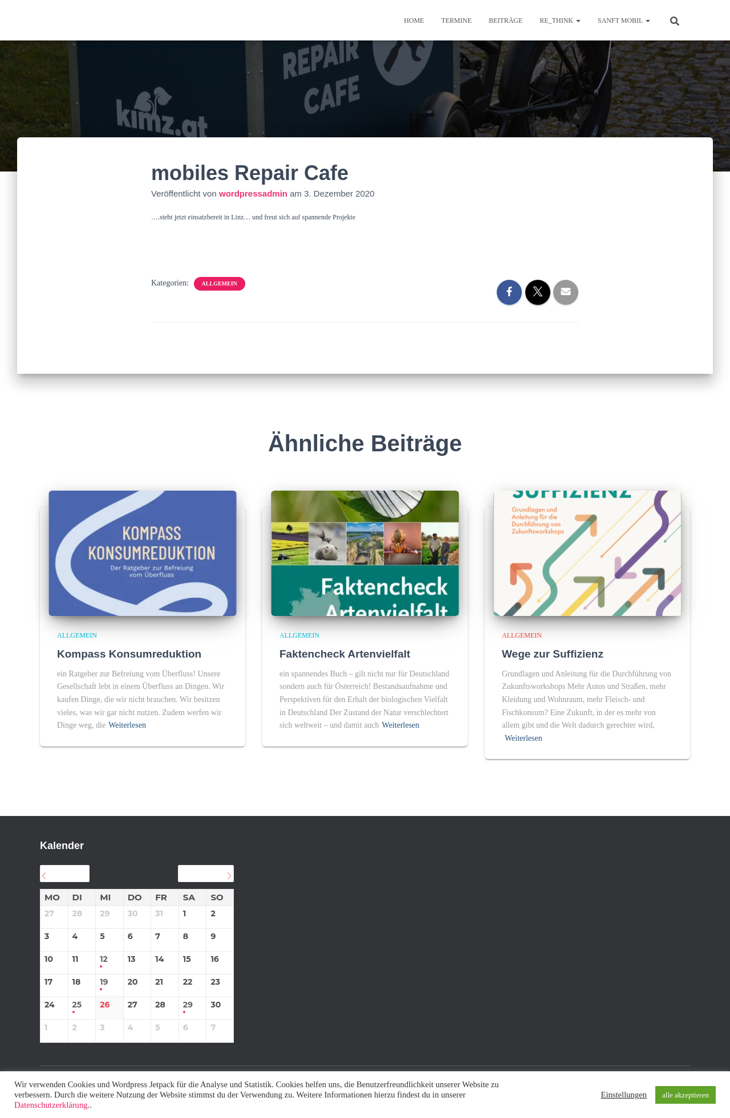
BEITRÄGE (505, 21)
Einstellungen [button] (624, 1094)
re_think (560, 21)
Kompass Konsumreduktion (129, 654)
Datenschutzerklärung (51, 1104)
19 (104, 982)
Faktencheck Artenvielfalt (345, 654)
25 (77, 1005)
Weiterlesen (127, 725)
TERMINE (456, 21)
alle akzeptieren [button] (685, 1095)
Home (414, 21)
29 (188, 1005)
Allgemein (219, 283)
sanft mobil (624, 21)
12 (104, 959)
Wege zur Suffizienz (552, 654)
